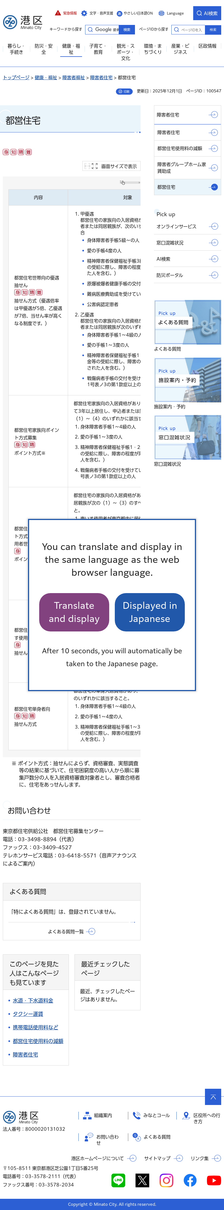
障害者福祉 (73, 77)
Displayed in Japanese (150, 612)
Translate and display (74, 612)
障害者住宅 (101, 77)
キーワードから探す (90, 29)
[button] (66, 13)
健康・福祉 (46, 77)
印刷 (126, 91)
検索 (213, 30)
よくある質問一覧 (66, 931)
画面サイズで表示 (119, 166)
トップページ (16, 77)
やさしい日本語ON (138, 13)
